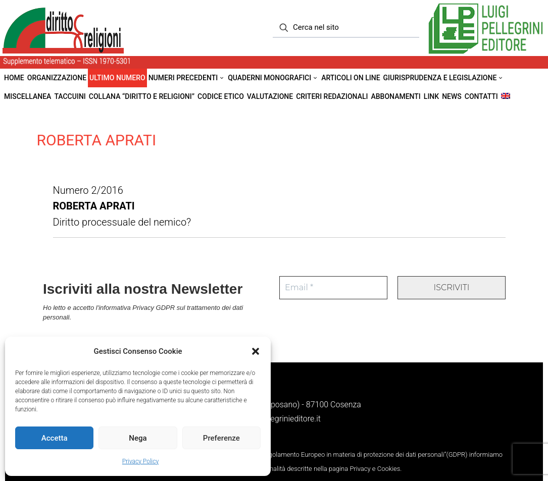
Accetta (54, 438)
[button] (256, 351)
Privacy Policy (140, 461)
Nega (137, 438)
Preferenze (221, 438)
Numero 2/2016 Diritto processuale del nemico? (122, 206)
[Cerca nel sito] (346, 28)
